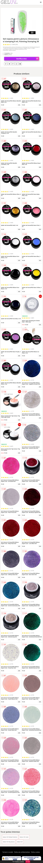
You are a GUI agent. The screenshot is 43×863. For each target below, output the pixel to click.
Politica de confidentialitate (22, 852)
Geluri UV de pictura (9, 842)
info (19, 104)
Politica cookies (35, 852)
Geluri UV (20, 842)
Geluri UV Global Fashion (10, 837)
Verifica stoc (27, 58)
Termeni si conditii (7, 852)
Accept (28, 861)
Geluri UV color (24, 837)
